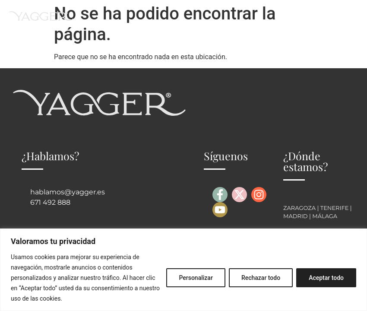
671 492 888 (50, 202)
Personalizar (195, 277)
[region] (183, 269)
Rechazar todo (260, 277)
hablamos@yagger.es (67, 192)
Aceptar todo (326, 277)
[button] (351, 16)
